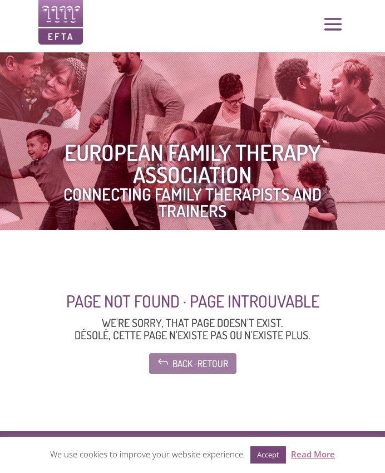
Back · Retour (192, 362)
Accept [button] (268, 455)
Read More (313, 454)
